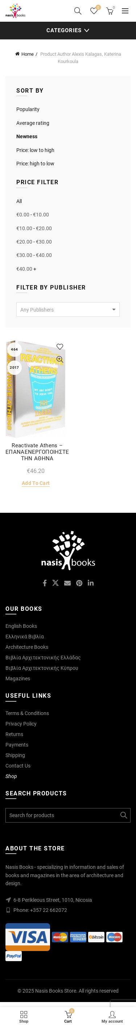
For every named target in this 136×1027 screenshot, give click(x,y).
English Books (21, 626)
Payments (16, 745)
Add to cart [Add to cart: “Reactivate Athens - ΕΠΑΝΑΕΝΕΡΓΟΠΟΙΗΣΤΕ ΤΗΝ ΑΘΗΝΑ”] (36, 483)
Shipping (15, 755)
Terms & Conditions (27, 713)
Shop (11, 776)
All (19, 201)
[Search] (78, 10)
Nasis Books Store (55, 991)
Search (123, 815)
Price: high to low (35, 163)
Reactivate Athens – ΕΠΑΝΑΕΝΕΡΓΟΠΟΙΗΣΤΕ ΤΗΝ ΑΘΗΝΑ (37, 452)
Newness (26, 136)
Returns (14, 734)
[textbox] (68, 310)
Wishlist (98, 7)
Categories (64, 30)
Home (27, 54)
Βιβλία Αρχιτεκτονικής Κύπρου (41, 668)
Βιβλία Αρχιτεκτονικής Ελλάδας (43, 657)
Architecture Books (26, 647)
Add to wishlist (60, 347)
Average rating (32, 123)
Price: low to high (35, 150)
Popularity (28, 109)
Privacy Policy (21, 724)
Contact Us (17, 766)
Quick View (60, 359)
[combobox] (68, 309)
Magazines (17, 678)
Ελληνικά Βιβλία (24, 636)
